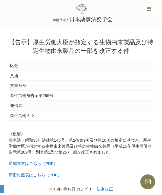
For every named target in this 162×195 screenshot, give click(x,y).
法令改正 (105, 189)
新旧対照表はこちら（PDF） (35, 175)
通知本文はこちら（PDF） (33, 163)
